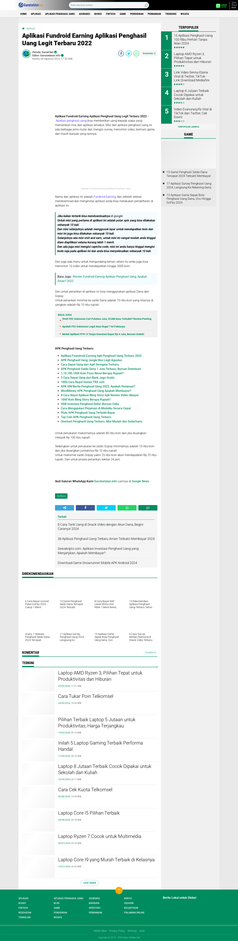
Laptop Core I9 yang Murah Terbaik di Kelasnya (106, 859)
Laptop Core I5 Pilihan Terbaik (89, 813)
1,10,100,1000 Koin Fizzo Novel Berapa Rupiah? (92, 373)
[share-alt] (64, 508)
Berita (128, 898)
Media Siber (100, 930)
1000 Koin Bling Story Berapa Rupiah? (86, 399)
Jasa (142, 930)
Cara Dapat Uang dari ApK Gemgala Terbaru (90, 364)
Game (123, 13)
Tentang (132, 930)
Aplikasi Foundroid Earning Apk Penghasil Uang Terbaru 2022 (101, 356)
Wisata (185, 13)
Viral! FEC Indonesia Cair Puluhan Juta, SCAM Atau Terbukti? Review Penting (106, 318)
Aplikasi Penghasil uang (60, 13)
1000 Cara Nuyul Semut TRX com (83, 382)
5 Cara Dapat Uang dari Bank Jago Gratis (87, 377)
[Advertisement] (106, 88)
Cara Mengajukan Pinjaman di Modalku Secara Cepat (96, 408)
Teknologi (24, 917)
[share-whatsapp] (136, 53)
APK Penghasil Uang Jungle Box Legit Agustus (91, 360)
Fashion (129, 903)
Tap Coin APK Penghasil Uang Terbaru (86, 417)
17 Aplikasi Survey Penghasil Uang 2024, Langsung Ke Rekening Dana (189, 185)
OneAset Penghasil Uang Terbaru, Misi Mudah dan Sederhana (101, 421)
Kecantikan (131, 907)
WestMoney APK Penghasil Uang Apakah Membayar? (96, 391)
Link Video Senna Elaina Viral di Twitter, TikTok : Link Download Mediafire (192, 76)
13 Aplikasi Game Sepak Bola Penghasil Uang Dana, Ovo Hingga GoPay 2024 (189, 198)
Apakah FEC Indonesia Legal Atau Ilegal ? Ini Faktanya (93, 326)
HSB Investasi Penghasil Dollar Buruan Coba (90, 404)
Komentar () (149, 53)
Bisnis (98, 13)
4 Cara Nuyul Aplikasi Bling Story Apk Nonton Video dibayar (100, 395)
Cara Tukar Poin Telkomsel (85, 696)
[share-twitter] (129, 53)
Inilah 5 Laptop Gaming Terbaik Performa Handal (100, 746)
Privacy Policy (117, 930)
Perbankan (154, 13)
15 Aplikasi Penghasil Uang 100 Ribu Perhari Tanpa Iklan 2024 (192, 39)
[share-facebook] (121, 53)
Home (23, 13)
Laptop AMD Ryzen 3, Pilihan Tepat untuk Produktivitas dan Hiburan (100, 676)
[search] (109, 5)
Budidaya (94, 903)
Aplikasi (36, 13)
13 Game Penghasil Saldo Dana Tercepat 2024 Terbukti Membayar (189, 174)
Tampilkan (150, 652)
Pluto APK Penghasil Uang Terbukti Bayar (88, 412)
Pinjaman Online (134, 912)
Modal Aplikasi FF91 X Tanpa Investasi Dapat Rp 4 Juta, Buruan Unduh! (103, 334)
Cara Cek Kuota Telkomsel (85, 789)
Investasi (94, 907)
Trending (170, 13)
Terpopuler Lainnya (188, 127)
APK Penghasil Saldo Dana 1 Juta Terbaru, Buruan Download (101, 369)
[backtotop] (119, 890)
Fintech (111, 13)
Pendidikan (136, 13)
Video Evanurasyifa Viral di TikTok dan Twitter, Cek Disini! (193, 111)
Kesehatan (24, 912)
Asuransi (84, 13)
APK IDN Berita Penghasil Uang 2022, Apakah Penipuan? (98, 386)
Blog (56, 903)
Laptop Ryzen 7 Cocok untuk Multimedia (99, 836)
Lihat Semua (89, 883)
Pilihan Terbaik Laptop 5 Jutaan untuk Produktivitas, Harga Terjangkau (96, 723)
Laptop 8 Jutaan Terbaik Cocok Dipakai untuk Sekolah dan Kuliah (104, 769)
